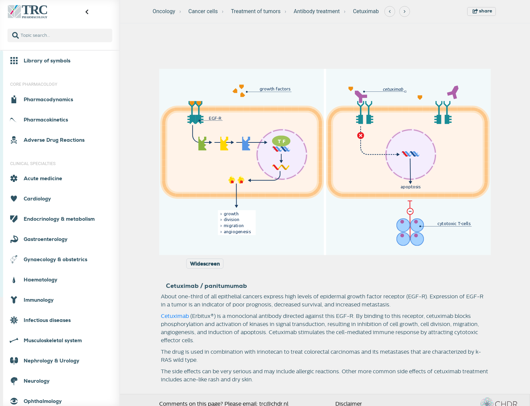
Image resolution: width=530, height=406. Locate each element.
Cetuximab (366, 11)
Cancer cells (203, 11)
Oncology (164, 11)
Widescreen (205, 264)
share (482, 11)
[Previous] (389, 11)
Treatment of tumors (256, 11)
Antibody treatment (317, 11)
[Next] (404, 11)
